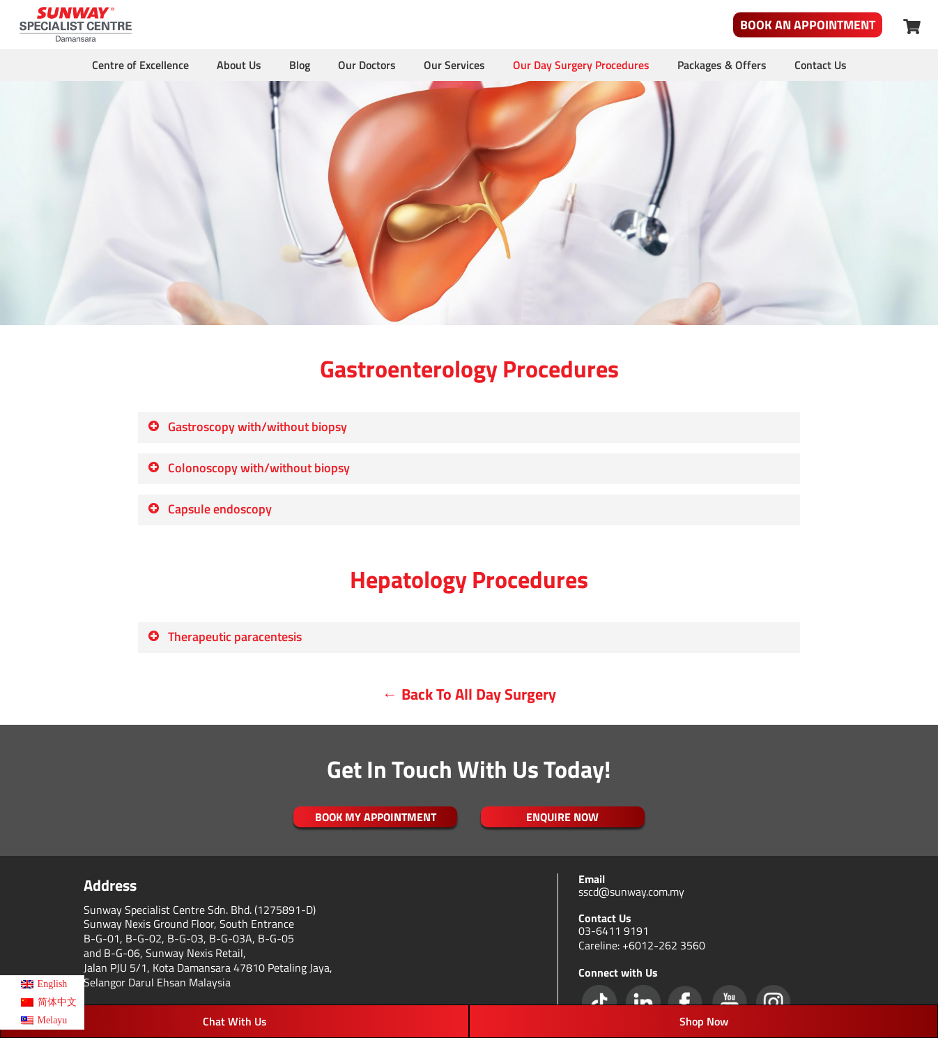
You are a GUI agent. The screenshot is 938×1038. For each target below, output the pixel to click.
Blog (299, 65)
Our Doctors (367, 65)
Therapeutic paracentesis (224, 636)
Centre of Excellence (140, 65)
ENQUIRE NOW (562, 816)
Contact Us (820, 65)
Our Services (454, 65)
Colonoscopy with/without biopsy (248, 467)
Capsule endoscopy (209, 508)
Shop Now (703, 1021)
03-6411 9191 (613, 930)
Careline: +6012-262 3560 (641, 945)
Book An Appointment (807, 24)
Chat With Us (235, 1021)
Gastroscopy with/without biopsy (247, 426)
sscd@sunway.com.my (631, 891)
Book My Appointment (375, 816)
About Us (239, 65)
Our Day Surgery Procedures (581, 65)
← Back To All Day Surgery (469, 694)
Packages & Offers (722, 65)
